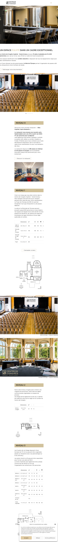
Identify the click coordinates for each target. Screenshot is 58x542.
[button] (55, 524)
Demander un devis (29, 250)
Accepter (26, 538)
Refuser (38, 538)
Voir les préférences (50, 538)
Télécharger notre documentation (12, 69)
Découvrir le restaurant (23, 158)
